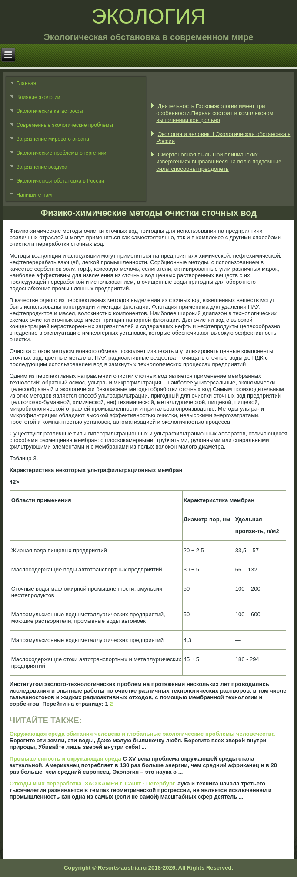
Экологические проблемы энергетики (62, 153)
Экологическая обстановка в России (60, 181)
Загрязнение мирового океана (53, 139)
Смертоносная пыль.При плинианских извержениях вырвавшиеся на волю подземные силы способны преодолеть (218, 161)
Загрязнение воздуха (42, 167)
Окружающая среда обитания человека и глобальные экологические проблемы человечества (142, 734)
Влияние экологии (38, 97)
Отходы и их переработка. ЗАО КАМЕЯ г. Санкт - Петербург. (93, 783)
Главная (27, 83)
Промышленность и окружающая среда (65, 758)
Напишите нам (34, 195)
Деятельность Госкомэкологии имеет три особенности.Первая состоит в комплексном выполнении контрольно (214, 113)
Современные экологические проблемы (65, 125)
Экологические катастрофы (50, 111)
